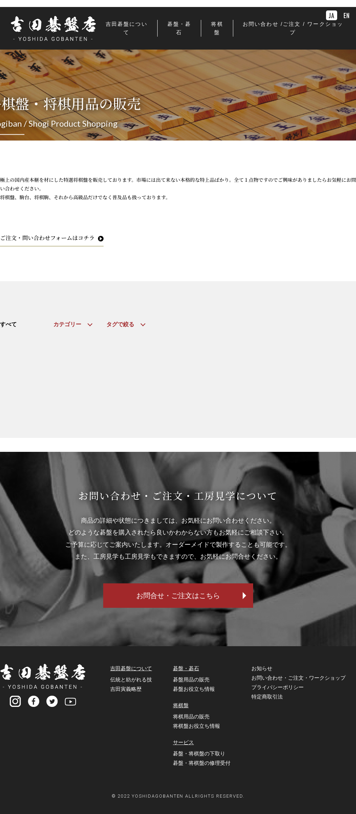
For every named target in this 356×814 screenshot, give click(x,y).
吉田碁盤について (131, 668)
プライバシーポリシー (277, 687)
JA (331, 15)
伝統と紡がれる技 (131, 679)
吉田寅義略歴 (126, 689)
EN (346, 15)
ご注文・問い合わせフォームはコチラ (47, 238)
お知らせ (261, 668)
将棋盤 (181, 705)
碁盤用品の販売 (191, 679)
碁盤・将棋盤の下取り (199, 753)
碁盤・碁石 (186, 668)
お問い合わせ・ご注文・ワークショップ (298, 678)
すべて (8, 324)
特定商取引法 (267, 697)
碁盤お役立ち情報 (194, 689)
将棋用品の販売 (191, 716)
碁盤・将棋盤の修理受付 (201, 763)
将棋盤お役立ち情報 (196, 726)
